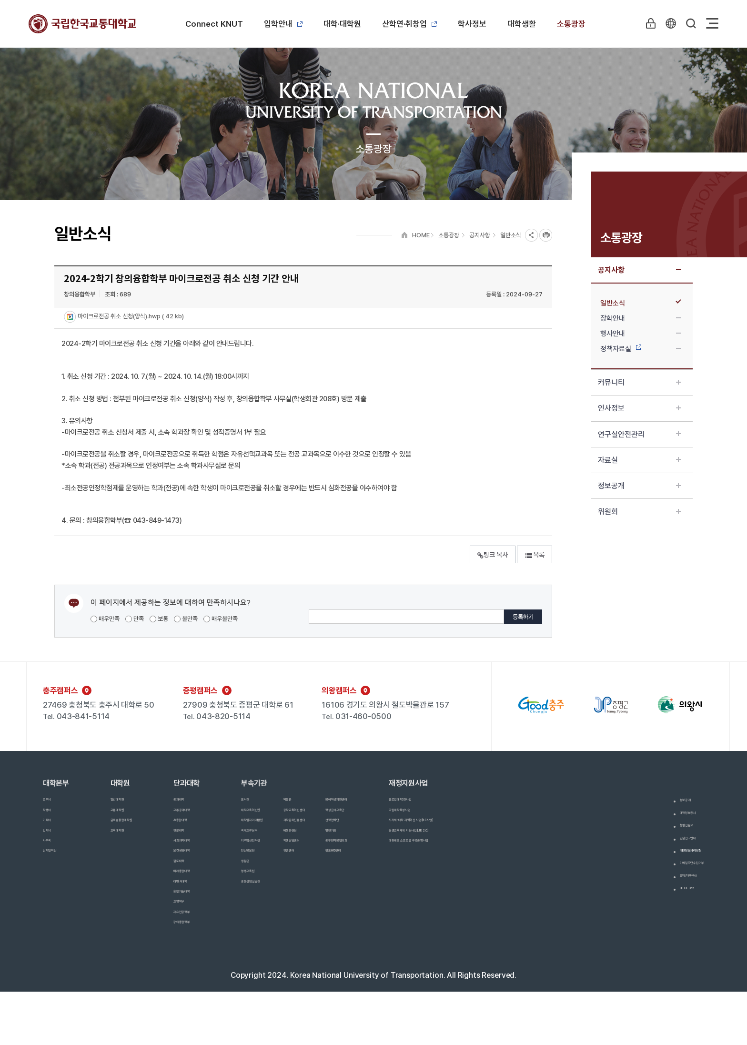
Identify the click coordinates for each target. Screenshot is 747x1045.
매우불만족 (220, 618)
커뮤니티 (639, 382)
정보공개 (639, 485)
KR (668, 23)
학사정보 (472, 24)
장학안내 (640, 318)
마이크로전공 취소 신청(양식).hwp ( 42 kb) (130, 316)
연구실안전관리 (639, 434)
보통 (159, 618)
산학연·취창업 (409, 24)
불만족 (186, 618)
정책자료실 (640, 349)
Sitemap (712, 23)
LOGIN (646, 23)
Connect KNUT (214, 24)
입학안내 (283, 24)
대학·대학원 (342, 24)
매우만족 (105, 618)
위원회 (639, 511)
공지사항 (639, 269)
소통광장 (571, 24)
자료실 (639, 460)
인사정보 (639, 408)
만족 (134, 618)
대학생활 (521, 24)
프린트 (545, 235)
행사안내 (640, 333)
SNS (531, 235)
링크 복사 (492, 554)
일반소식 (640, 303)
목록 (535, 554)
